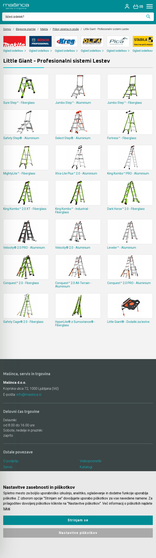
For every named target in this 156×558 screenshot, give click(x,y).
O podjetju (10, 461)
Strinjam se (78, 520)
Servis (7, 467)
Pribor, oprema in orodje (66, 29)
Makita (44, 29)
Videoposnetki (90, 461)
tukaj (6, 509)
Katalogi (86, 467)
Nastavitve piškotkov (78, 533)
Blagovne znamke (26, 29)
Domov (7, 29)
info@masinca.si (28, 395)
